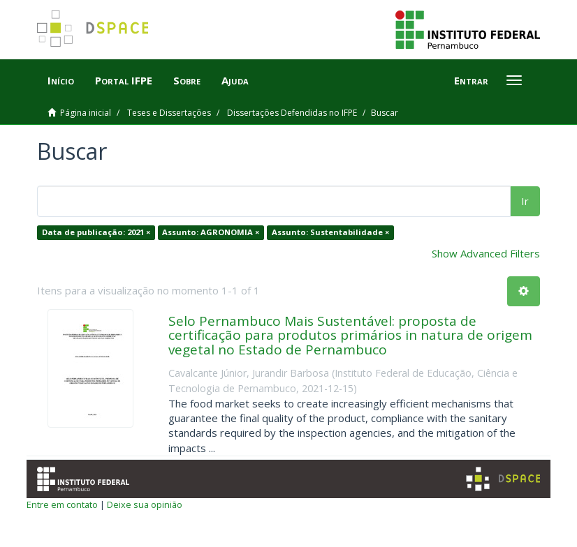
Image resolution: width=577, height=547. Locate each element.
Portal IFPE (123, 80)
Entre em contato (62, 504)
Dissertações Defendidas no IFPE (292, 113)
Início (61, 80)
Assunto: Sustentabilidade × (330, 232)
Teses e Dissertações (169, 113)
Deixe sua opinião (144, 504)
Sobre (186, 80)
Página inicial (85, 113)
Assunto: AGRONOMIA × (210, 232)
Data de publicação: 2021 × (96, 232)
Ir (525, 201)
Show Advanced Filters (486, 253)
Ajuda (235, 80)
